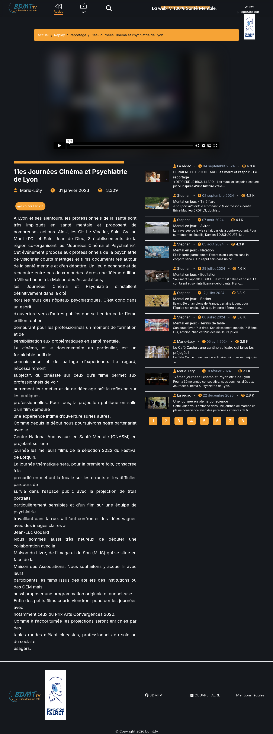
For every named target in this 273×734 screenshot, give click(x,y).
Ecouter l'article (30, 206)
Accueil (43, 35)
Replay (59, 35)
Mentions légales (250, 695)
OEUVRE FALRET (206, 695)
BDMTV (153, 695)
